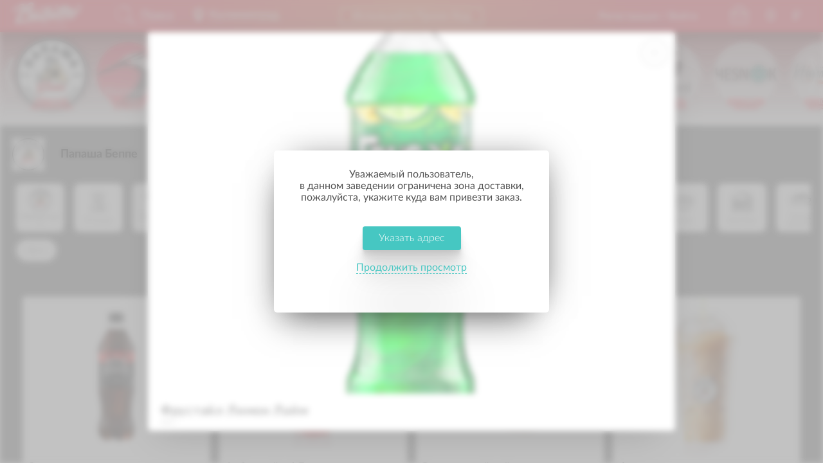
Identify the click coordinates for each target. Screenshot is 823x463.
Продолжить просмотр (411, 279)
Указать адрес (412, 249)
